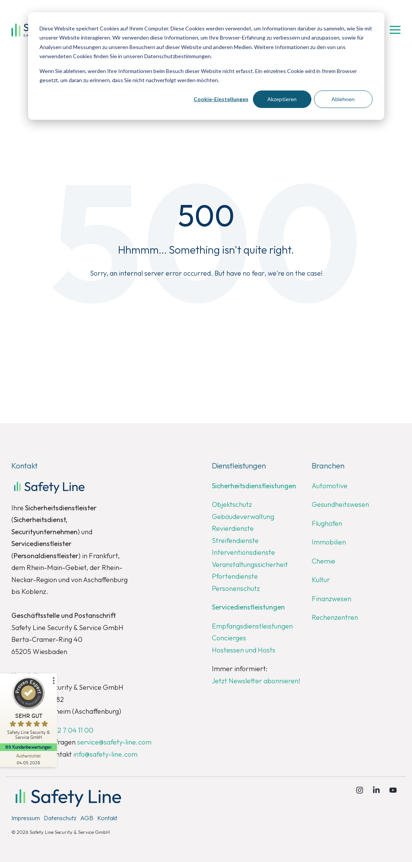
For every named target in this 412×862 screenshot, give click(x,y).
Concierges (229, 637)
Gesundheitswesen (340, 504)
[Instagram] (360, 790)
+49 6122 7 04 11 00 (64, 730)
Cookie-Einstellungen (221, 99)
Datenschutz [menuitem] (60, 818)
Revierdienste (233, 528)
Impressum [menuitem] (25, 818)
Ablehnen (343, 99)
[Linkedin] (377, 790)
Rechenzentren (335, 617)
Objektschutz (232, 504)
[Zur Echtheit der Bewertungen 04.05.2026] (28, 759)
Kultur (321, 579)
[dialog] (206, 66)
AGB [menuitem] (86, 818)
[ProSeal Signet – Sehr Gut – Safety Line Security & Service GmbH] (28, 709)
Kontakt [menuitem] (107, 818)
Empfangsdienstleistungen (252, 626)
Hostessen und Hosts (243, 650)
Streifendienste (235, 540)
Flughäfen (327, 523)
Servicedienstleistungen (248, 607)
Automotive (329, 485)
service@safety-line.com (114, 742)
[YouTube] (393, 790)
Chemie (323, 561)
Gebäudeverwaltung (243, 516)
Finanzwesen (331, 598)
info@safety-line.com (105, 754)
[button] (395, 29)
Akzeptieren (282, 99)
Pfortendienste (235, 576)
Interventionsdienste (243, 552)
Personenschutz (236, 588)
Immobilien (329, 542)
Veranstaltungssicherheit (250, 564)
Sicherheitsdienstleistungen (254, 485)
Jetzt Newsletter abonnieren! (256, 680)
